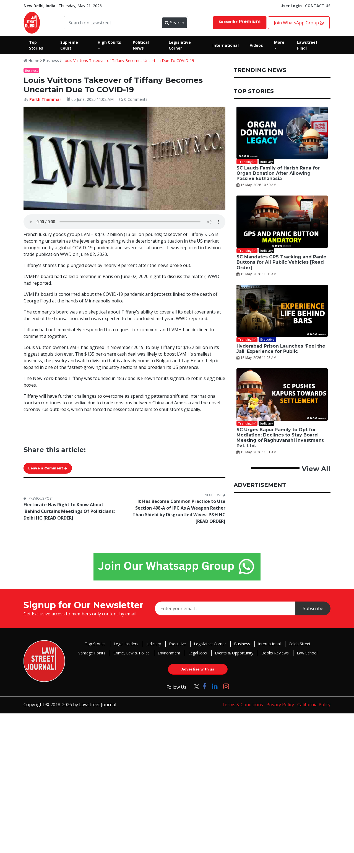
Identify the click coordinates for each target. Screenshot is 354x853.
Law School (307, 653)
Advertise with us (197, 669)
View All (316, 469)
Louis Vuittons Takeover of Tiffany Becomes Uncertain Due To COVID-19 (128, 60)
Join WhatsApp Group (299, 23)
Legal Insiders (126, 643)
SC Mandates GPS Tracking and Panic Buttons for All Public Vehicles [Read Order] (281, 262)
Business (51, 60)
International (269, 643)
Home (31, 60)
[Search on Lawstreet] (113, 22)
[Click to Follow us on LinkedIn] (215, 686)
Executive (177, 643)
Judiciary (153, 643)
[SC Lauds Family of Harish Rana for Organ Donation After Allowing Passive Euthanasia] (282, 133)
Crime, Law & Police (131, 653)
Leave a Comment (47, 468)
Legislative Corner (210, 643)
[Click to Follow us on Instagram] (226, 686)
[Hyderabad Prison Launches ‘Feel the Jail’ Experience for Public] (282, 311)
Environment (169, 653)
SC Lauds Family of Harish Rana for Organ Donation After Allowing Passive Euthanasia (278, 173)
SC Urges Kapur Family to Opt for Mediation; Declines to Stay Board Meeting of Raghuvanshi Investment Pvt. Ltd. (280, 437)
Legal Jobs (197, 653)
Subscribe (240, 21)
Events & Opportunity (234, 653)
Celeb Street (300, 643)
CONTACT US (317, 5)
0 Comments (133, 99)
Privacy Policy (280, 705)
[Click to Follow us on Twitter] (194, 686)
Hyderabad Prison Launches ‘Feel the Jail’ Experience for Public (280, 348)
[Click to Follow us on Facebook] (204, 686)
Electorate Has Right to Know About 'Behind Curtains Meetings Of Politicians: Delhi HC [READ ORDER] (69, 511)
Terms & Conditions (242, 705)
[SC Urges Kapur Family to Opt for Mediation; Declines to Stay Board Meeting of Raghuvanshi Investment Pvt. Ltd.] (282, 394)
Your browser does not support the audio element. (124, 221)
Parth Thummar (45, 99)
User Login (291, 5)
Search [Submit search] (174, 23)
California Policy (313, 705)
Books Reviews (275, 653)
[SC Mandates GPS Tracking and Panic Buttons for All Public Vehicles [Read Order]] (282, 222)
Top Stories (95, 643)
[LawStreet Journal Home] (32, 22)
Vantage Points (91, 653)
